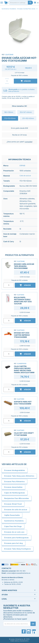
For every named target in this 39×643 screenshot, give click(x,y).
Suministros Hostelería (14, 521)
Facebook (24, 631)
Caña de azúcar (25, 176)
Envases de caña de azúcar (15, 510)
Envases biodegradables (14, 470)
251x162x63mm (28, 118)
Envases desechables (13, 487)
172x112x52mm (10, 118)
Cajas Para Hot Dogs (13, 526)
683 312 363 (20, 571)
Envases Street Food (13, 504)
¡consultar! (28, 142)
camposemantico (23, 641)
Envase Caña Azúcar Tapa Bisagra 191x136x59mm (24, 266)
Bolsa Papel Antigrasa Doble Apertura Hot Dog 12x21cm (23, 300)
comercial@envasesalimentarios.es (18, 573)
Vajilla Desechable (12, 515)
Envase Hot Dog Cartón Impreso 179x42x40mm (22, 335)
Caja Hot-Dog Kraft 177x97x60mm (24, 434)
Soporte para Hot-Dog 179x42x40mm (23, 403)
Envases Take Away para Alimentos (19, 476)
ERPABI (22, 166)
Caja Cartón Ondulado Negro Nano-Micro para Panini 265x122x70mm (24, 369)
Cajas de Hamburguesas (14, 493)
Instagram (29, 631)
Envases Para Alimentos (14, 481)
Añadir (25, 81)
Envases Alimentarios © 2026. (19, 639)
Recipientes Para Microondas (16, 498)
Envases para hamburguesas (16, 538)
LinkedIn (34, 631)
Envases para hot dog (13, 543)
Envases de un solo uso (14, 532)
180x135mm (8, 112)
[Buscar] (20, 2)
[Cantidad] (7, 81)
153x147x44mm (26, 112)
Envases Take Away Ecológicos (17, 549)
